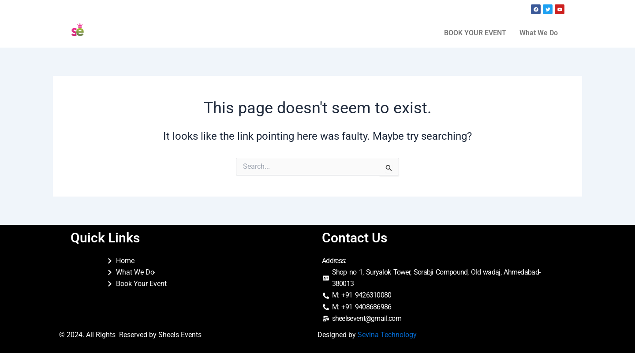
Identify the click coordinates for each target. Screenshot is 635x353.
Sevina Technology (387, 335)
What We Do (538, 33)
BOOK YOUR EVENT (475, 33)
